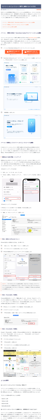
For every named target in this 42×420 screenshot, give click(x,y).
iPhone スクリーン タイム (21, 9)
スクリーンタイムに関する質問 (10, 26)
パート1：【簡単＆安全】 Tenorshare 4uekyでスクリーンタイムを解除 (19, 22)
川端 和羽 (4, 9)
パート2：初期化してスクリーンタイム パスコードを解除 (16, 24)
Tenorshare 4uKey (32, 37)
